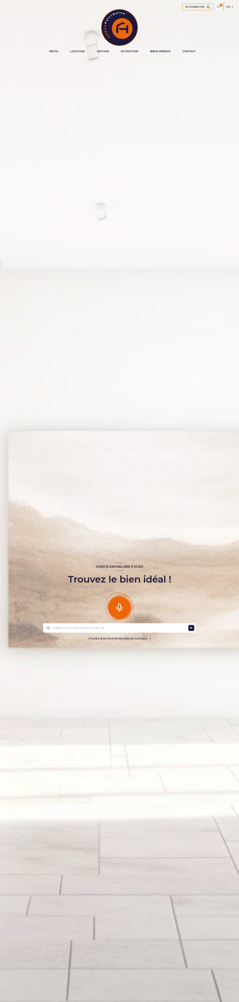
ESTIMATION (129, 51)
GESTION (103, 51)
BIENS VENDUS (160, 51)
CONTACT (189, 51)
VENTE (53, 51)
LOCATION (77, 51)
